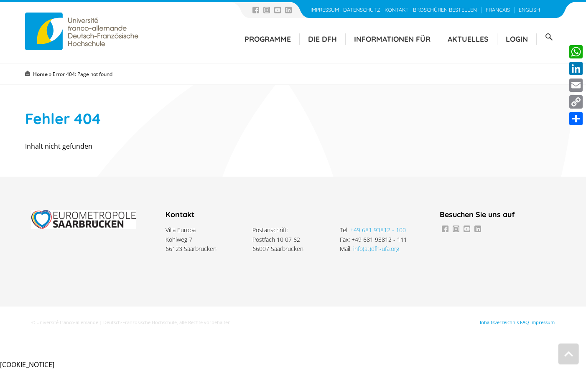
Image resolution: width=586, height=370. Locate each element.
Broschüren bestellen (445, 10)
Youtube (277, 10)
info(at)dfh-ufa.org (376, 249)
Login (517, 38)
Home (40, 74)
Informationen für (392, 38)
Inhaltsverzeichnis (499, 322)
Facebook (255, 10)
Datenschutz (361, 10)
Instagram (266, 10)
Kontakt (397, 10)
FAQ (524, 322)
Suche (549, 37)
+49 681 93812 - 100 (378, 230)
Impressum (325, 10)
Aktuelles (468, 38)
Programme (268, 38)
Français (498, 10)
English (529, 10)
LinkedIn (288, 10)
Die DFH (322, 38)
